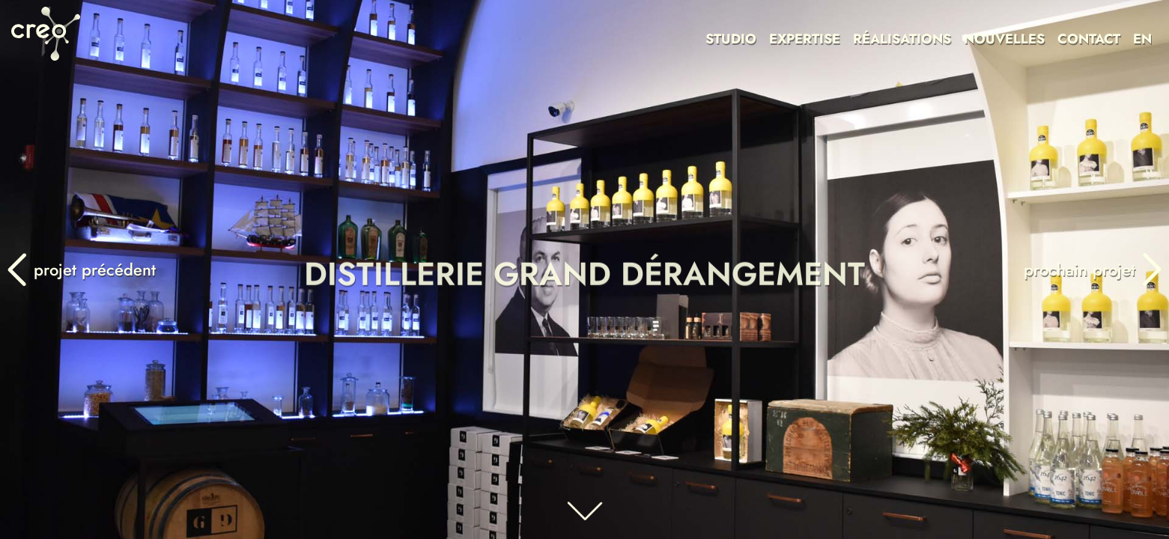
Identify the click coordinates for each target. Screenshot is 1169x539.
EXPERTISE (804, 39)
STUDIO (730, 39)
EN (1142, 39)
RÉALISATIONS (902, 39)
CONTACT (1088, 39)
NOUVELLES (1004, 39)
